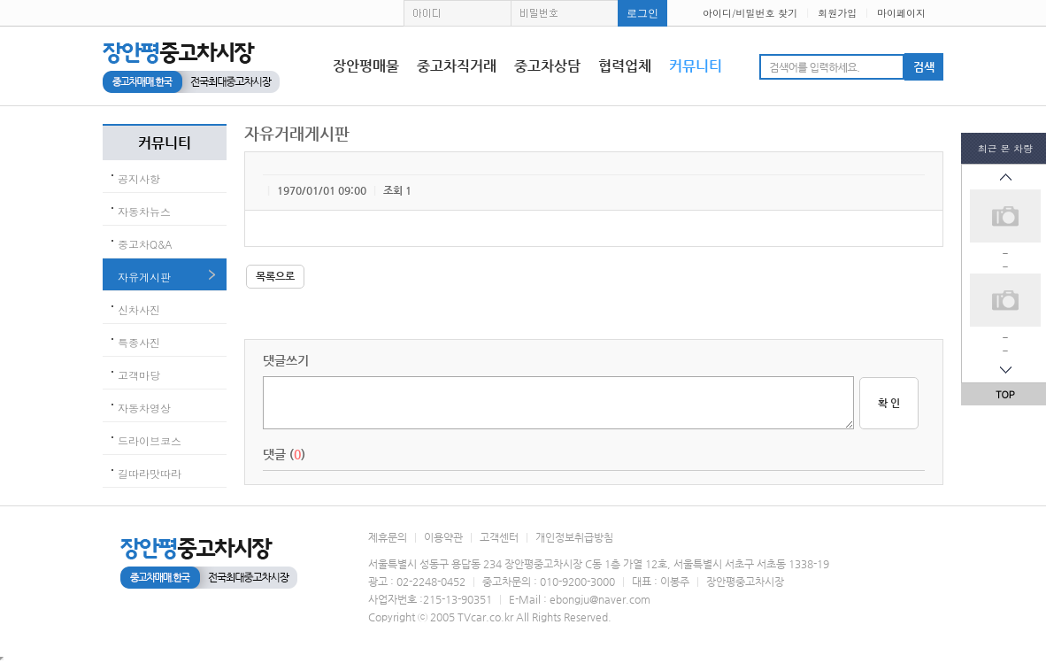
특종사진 (139, 342)
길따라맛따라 (149, 473)
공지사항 (139, 178)
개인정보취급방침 (574, 537)
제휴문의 (387, 537)
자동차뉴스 (144, 211)
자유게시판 (144, 276)
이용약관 (443, 537)
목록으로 (275, 276)
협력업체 (624, 66)
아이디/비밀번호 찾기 (750, 12)
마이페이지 (901, 12)
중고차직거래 (456, 66)
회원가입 (837, 12)
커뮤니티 (695, 66)
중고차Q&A (145, 243)
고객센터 (499, 537)
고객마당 (139, 374)
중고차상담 (547, 66)
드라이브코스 (149, 440)
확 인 (889, 403)
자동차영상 (144, 407)
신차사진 (139, 309)
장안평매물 (366, 66)
